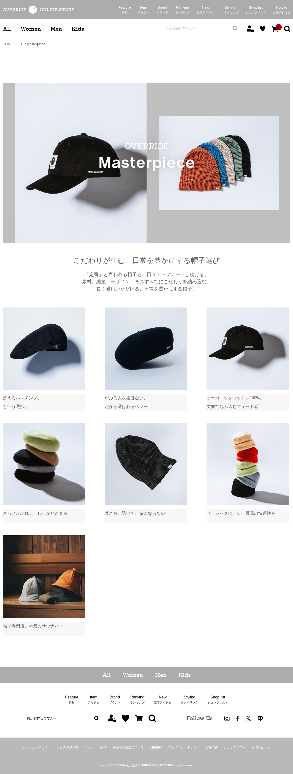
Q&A (103, 747)
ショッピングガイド (37, 747)
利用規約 (156, 747)
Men (56, 28)
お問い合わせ (261, 747)
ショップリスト (235, 747)
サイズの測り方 (68, 747)
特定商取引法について (128, 747)
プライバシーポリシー (183, 747)
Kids (78, 28)
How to (89, 747)
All (7, 28)
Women (31, 28)
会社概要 (211, 747)
